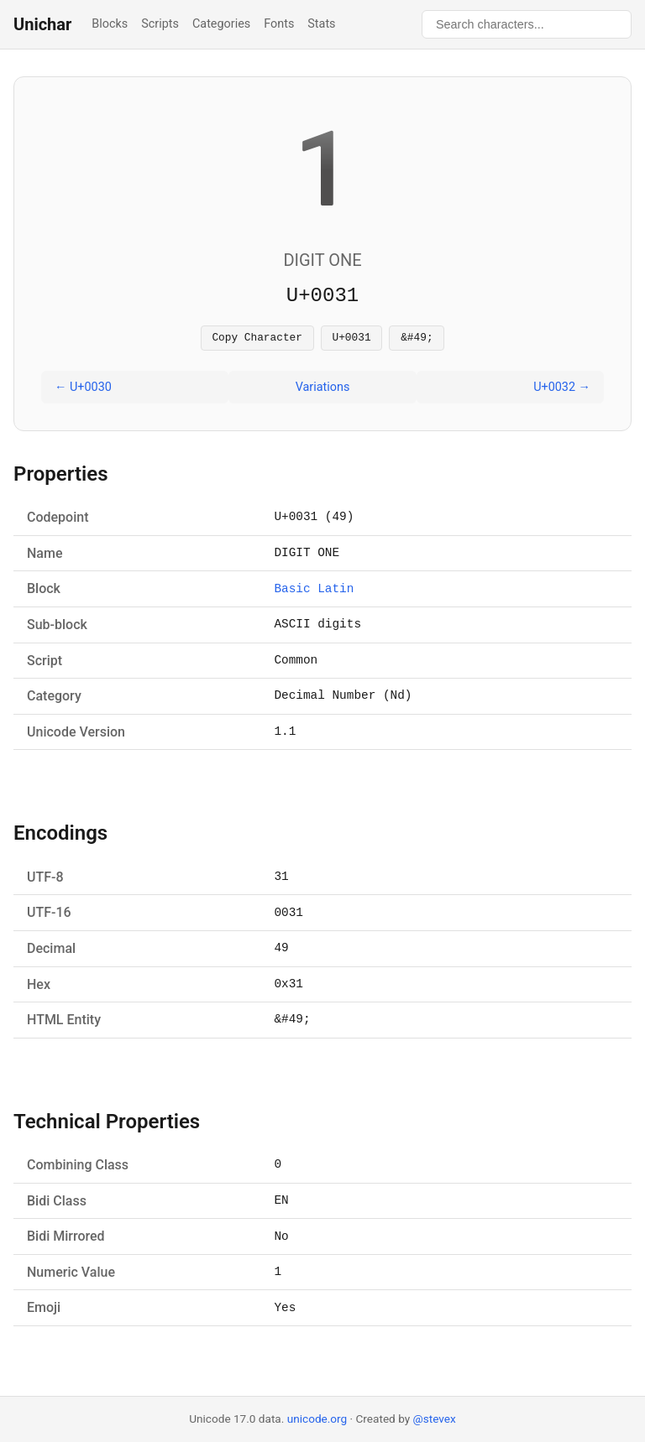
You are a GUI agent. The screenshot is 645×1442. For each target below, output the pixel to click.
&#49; (417, 338)
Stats (321, 24)
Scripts (160, 24)
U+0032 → (561, 390)
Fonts (279, 24)
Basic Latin (314, 592)
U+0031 (352, 338)
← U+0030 (83, 390)
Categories (221, 24)
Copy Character (257, 338)
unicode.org (317, 1418)
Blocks (110, 24)
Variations (323, 390)
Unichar (42, 24)
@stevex (434, 1418)
